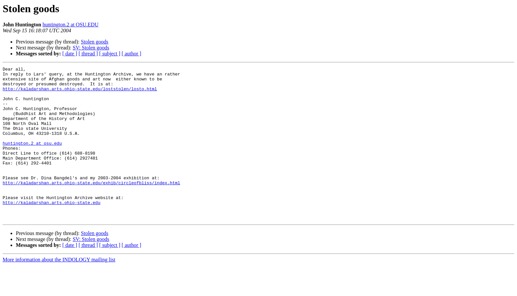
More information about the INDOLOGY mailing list (59, 290)
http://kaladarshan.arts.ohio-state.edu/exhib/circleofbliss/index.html (91, 206)
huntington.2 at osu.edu (32, 159)
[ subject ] (109, 53)
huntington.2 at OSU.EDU (71, 24)
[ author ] (131, 53)
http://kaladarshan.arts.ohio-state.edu (51, 230)
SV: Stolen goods (91, 47)
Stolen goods (94, 41)
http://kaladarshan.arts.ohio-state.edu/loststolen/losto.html (80, 94)
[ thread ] (88, 53)
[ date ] (69, 53)
